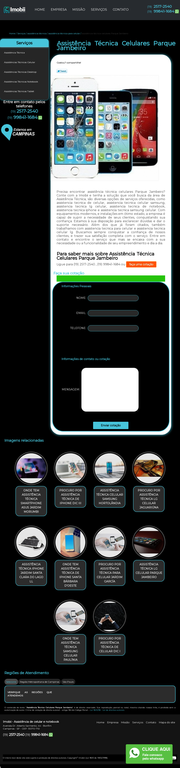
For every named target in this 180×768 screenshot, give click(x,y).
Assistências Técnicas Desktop (20, 71)
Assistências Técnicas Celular (20, 62)
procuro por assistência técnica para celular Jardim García (109, 573)
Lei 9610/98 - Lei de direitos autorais (107, 710)
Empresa (59, 9)
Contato (121, 9)
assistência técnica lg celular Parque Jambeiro (149, 571)
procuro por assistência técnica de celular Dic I (109, 645)
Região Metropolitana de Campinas (39, 681)
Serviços (99, 9)
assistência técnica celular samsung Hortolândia (109, 497)
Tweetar (62, 71)
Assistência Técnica (14, 52)
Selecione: (11, 681)
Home (40, 9)
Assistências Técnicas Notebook (21, 81)
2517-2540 (163, 6)
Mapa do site (167, 722)
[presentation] (86, 345)
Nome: (107, 298)
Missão (78, 9)
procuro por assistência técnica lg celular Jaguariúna (149, 499)
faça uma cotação (141, 264)
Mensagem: (100, 390)
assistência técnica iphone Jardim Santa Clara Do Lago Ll (31, 573)
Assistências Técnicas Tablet (19, 91)
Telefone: (104, 328)
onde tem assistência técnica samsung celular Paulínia (70, 649)
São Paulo (68, 681)
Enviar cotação (111, 425)
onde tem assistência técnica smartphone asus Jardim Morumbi (31, 501)
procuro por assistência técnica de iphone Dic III (70, 497)
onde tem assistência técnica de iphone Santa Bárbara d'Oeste (70, 575)
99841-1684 (164, 11)
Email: (107, 313)
